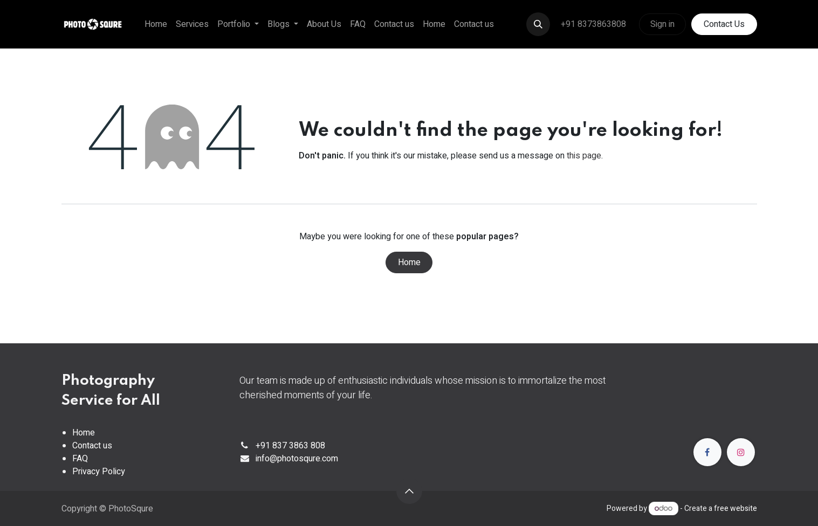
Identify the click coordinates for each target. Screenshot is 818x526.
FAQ (80, 458)
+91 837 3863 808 (290, 445)
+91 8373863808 (594, 24)
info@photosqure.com (297, 458)
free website (735, 508)
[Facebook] (707, 452)
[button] (538, 24)
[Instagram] (741, 452)
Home (409, 262)
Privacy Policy (98, 471)
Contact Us (724, 24)
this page (584, 155)
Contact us (92, 445)
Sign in (662, 24)
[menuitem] (155, 24)
